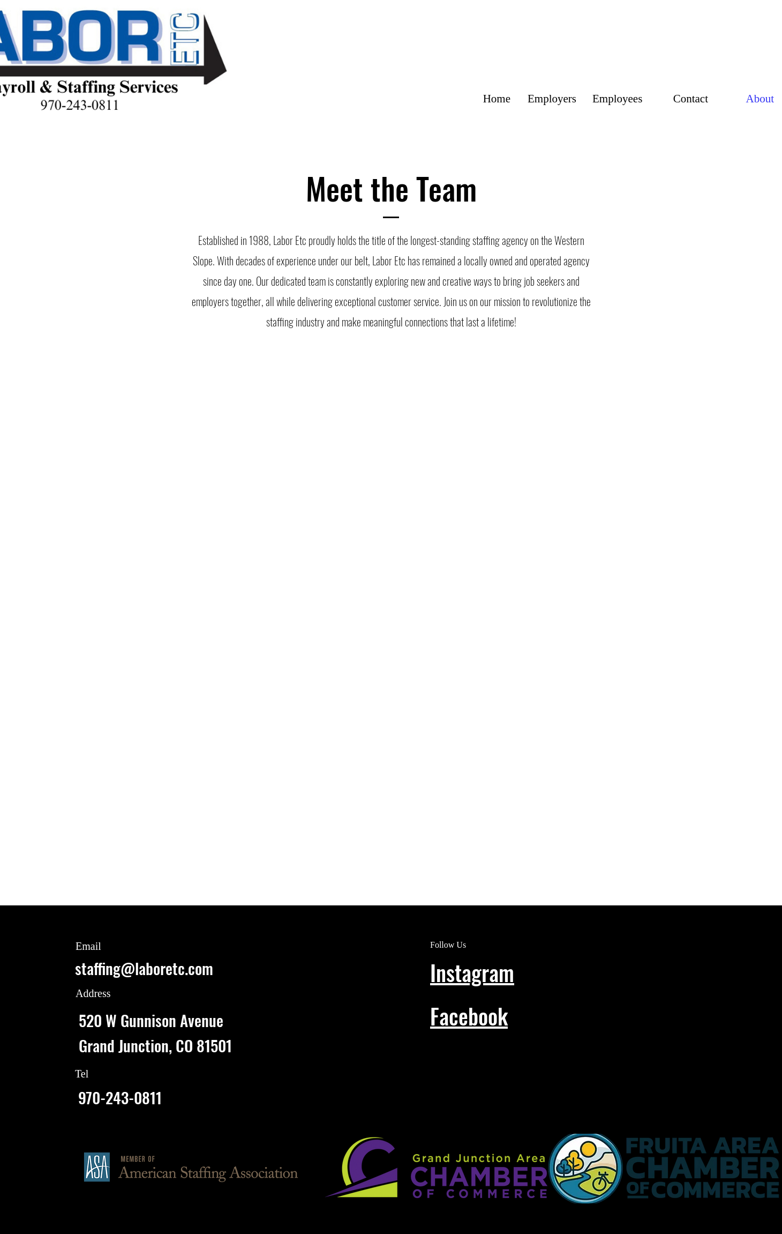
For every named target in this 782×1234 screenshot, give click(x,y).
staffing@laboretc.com (144, 967)
